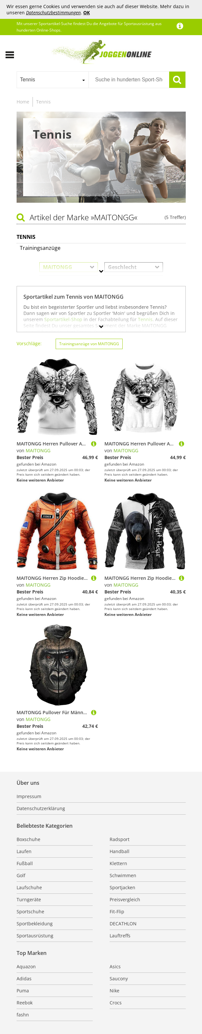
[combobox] (52, 79)
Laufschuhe (29, 887)
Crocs (116, 1003)
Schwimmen (123, 875)
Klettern (118, 863)
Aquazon (26, 966)
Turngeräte (29, 899)
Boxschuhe (28, 839)
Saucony (119, 978)
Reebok (25, 1003)
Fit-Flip (117, 911)
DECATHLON (123, 923)
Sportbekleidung (35, 923)
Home (23, 102)
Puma (23, 990)
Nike (114, 990)
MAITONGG (38, 450)
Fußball (25, 863)
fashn (23, 1015)
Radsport (119, 839)
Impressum (29, 796)
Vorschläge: (29, 343)
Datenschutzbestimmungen (53, 12)
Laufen (24, 851)
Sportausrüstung (35, 935)
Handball (119, 851)
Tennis (43, 102)
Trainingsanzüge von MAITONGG (89, 344)
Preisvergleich (125, 899)
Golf (21, 875)
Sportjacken (122, 887)
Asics (115, 966)
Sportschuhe (30, 911)
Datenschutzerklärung (41, 808)
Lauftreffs (120, 935)
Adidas (24, 978)
